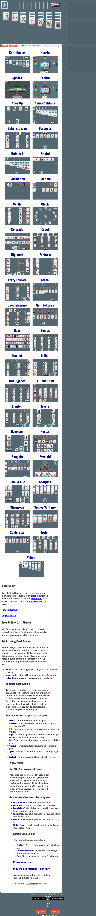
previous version (36, 598)
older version (34, 601)
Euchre (8, 677)
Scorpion (12, 745)
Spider (11, 751)
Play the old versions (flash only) (32, 869)
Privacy (55, 912)
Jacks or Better (19, 802)
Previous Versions (23, 862)
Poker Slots (17, 819)
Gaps (11, 734)
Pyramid (12, 723)
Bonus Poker (18, 808)
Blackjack (20, 845)
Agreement (41, 912)
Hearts (8, 669)
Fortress (12, 737)
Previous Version (9, 609)
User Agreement (31, 883)
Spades (8, 675)
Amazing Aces (18, 813)
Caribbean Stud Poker (25, 850)
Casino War (21, 856)
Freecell (12, 720)
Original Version (9, 615)
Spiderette (13, 757)
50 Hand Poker (18, 825)
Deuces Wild (17, 805)
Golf (10, 729)
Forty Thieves (14, 740)
